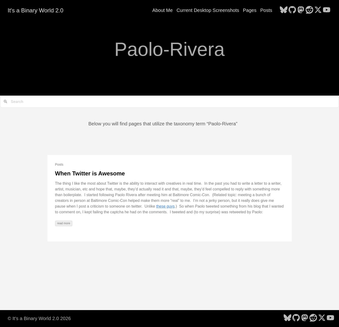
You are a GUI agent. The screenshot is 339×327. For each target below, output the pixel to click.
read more (63, 223)
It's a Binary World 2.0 (35, 10)
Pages (249, 10)
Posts (266, 10)
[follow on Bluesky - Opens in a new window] (283, 10)
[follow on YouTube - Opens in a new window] (326, 10)
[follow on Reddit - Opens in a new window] (309, 10)
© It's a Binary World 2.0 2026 (39, 318)
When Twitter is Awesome (90, 173)
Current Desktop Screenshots (208, 10)
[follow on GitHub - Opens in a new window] (292, 10)
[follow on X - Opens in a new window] (318, 10)
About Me (162, 10)
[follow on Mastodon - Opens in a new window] (301, 10)
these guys (165, 206)
